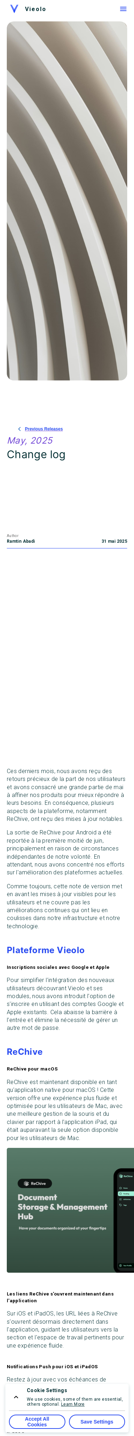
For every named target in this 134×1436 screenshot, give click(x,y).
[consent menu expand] (16, 1397)
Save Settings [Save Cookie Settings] (96, 1422)
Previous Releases (40, 428)
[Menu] (123, 9)
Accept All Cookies (37, 1421)
